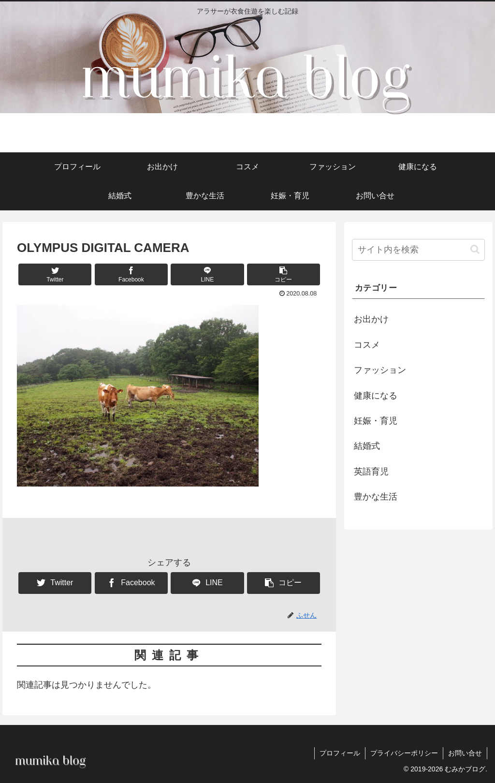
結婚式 (367, 446)
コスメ (367, 345)
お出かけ (371, 319)
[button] (283, 274)
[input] (418, 250)
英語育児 (371, 471)
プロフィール (340, 753)
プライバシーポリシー (404, 753)
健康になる (375, 395)
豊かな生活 (375, 497)
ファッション (380, 370)
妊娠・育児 (375, 421)
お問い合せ (465, 753)
